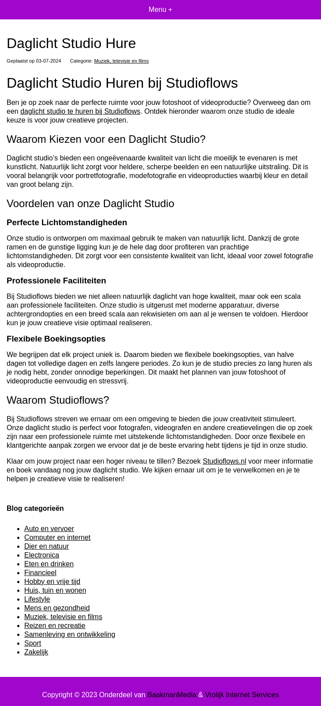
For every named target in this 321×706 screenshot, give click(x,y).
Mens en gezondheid (57, 608)
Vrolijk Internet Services (242, 695)
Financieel (40, 572)
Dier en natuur (46, 546)
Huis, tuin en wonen (55, 590)
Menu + (160, 9)
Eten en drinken (49, 564)
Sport (32, 643)
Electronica (41, 555)
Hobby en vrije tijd (52, 581)
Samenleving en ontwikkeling (69, 634)
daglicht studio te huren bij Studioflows (80, 111)
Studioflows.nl (224, 461)
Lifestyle (37, 599)
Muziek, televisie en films (121, 60)
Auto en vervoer (49, 528)
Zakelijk (36, 652)
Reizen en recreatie (55, 625)
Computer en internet (57, 537)
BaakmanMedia (171, 695)
